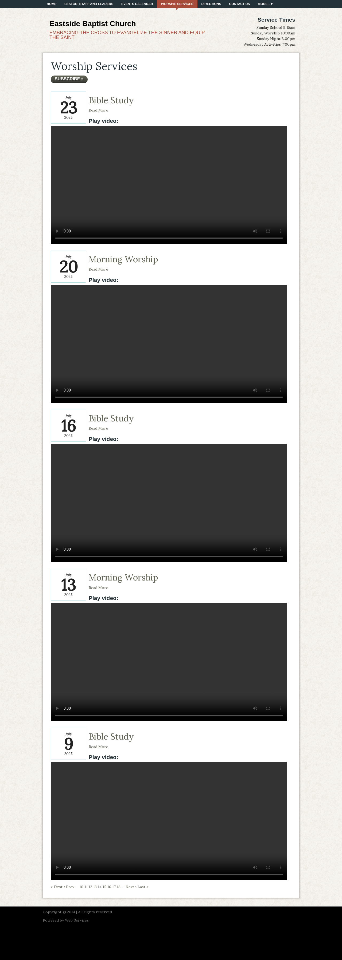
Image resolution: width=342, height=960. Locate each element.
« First (57, 886)
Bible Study (111, 100)
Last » (143, 886)
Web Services (77, 920)
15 (104, 886)
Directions (211, 4)
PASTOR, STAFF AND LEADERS (88, 4)
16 (109, 886)
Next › (131, 886)
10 (81, 886)
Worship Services (177, 4)
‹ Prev (69, 886)
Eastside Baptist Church (92, 23)
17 (114, 886)
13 (95, 886)
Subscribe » (69, 79)
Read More (98, 110)
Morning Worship (123, 259)
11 (86, 886)
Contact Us (239, 4)
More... (264, 4)
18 (119, 886)
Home (51, 4)
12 (90, 886)
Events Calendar (137, 4)
